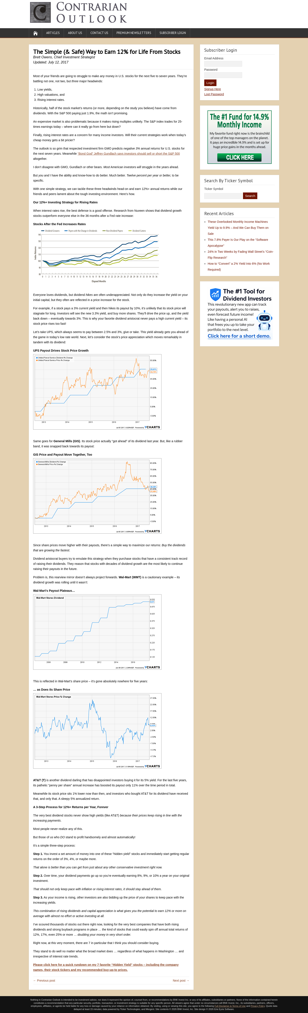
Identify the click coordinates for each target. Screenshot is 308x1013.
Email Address (213, 58)
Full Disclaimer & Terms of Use (230, 1006)
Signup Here (212, 89)
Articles (53, 33)
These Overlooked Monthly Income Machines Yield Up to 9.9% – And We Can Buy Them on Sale (238, 227)
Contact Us (99, 33)
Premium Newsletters (134, 33)
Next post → (181, 980)
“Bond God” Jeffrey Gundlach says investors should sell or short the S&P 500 (129, 153)
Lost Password (214, 94)
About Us (75, 33)
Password (210, 69)
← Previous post (44, 980)
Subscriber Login (173, 33)
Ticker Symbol (213, 189)
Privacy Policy (258, 1006)
